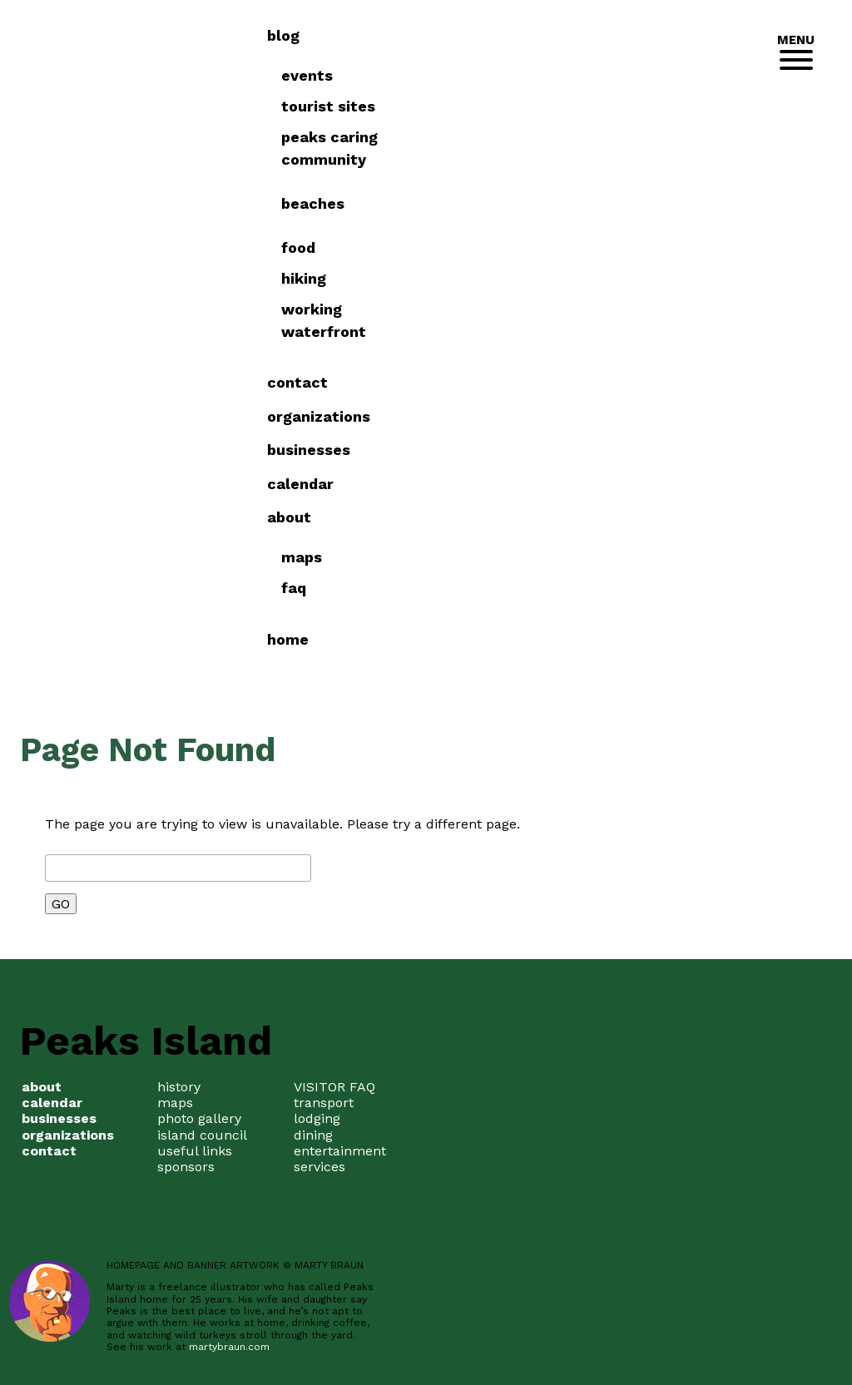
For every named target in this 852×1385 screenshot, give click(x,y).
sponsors (186, 1167)
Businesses (635, 449)
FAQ (619, 587)
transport (324, 1102)
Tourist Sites (654, 106)
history (179, 1087)
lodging (317, 1118)
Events (633, 75)
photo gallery (199, 1118)
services (319, 1167)
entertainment (340, 1151)
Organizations (645, 416)
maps (175, 1102)
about (616, 517)
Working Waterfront (649, 320)
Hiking (629, 278)
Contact (624, 382)
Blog (610, 35)
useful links (194, 1151)
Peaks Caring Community (655, 148)
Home (615, 639)
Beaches (639, 203)
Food (624, 247)
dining (313, 1135)
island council (202, 1135)
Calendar (627, 483)
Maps (627, 557)
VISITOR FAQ (334, 1087)
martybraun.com (229, 1347)
